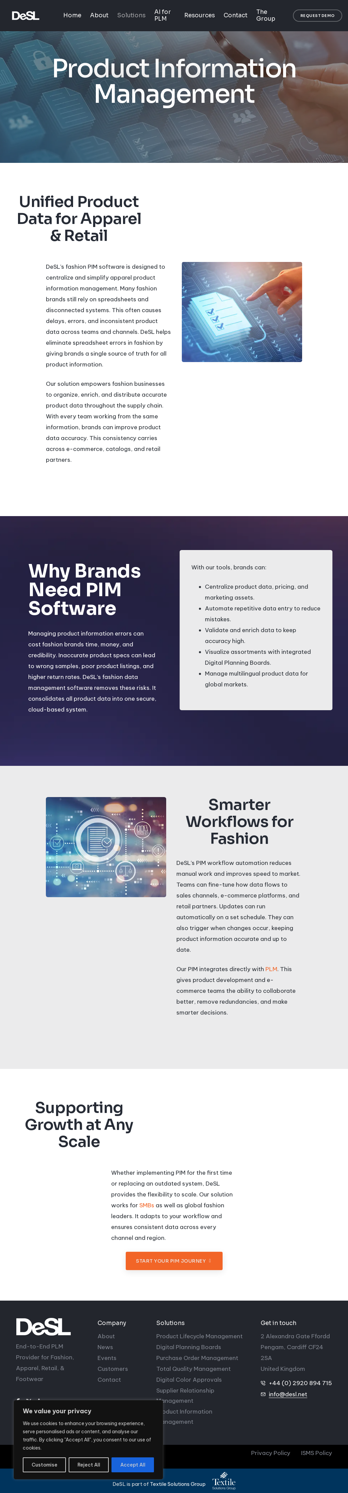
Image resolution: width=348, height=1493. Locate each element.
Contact (235, 15)
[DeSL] (51, 1327)
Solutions (131, 15)
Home (72, 15)
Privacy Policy (270, 1453)
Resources (199, 15)
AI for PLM (162, 15)
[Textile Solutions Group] (224, 1481)
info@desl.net (288, 1394)
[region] (88, 1439)
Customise (44, 1465)
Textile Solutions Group (178, 1484)
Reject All (88, 1465)
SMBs (146, 1211)
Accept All (132, 1465)
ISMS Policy (316, 1453)
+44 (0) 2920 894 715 (300, 1383)
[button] (317, 16)
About (99, 15)
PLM (271, 975)
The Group (265, 15)
